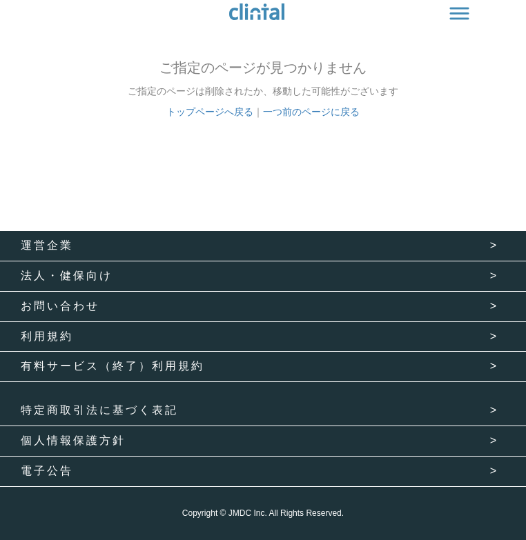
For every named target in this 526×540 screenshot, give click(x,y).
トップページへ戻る (209, 111)
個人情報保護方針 (73, 440)
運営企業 (47, 245)
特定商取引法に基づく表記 (99, 410)
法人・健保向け (67, 275)
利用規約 (47, 336)
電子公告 (47, 471)
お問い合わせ (60, 306)
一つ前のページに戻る (311, 111)
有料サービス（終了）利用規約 (112, 366)
